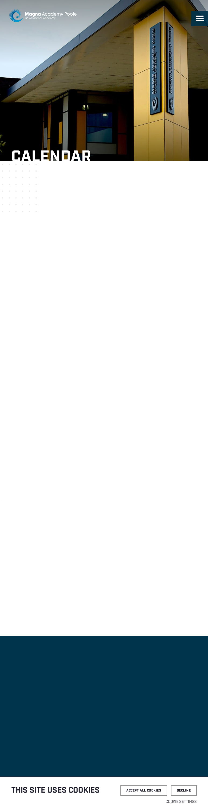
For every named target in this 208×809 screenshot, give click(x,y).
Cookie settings (181, 802)
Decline (184, 791)
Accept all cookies (143, 791)
